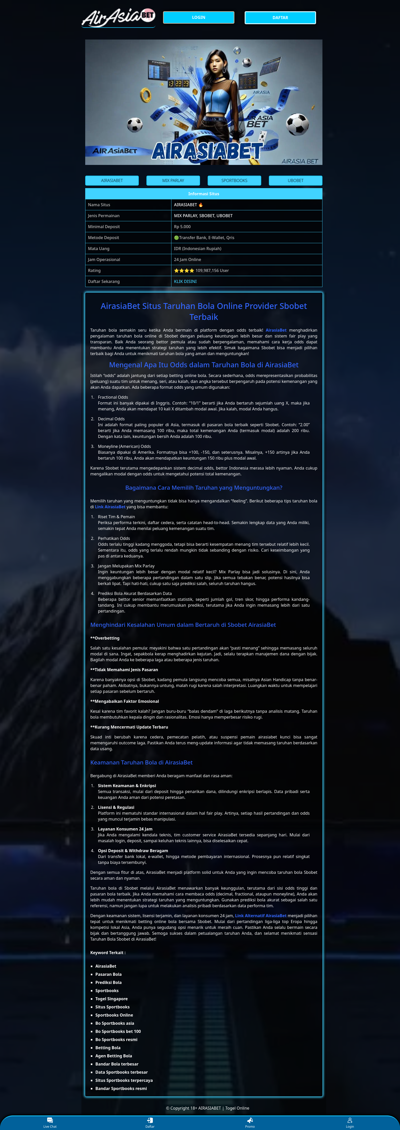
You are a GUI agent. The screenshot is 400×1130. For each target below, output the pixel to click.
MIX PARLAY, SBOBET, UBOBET (203, 215)
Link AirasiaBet (110, 507)
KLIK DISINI (185, 281)
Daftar (150, 1123)
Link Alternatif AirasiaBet (261, 915)
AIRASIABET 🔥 (188, 204)
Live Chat (49, 1123)
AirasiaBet (276, 330)
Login (350, 1123)
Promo (250, 1123)
